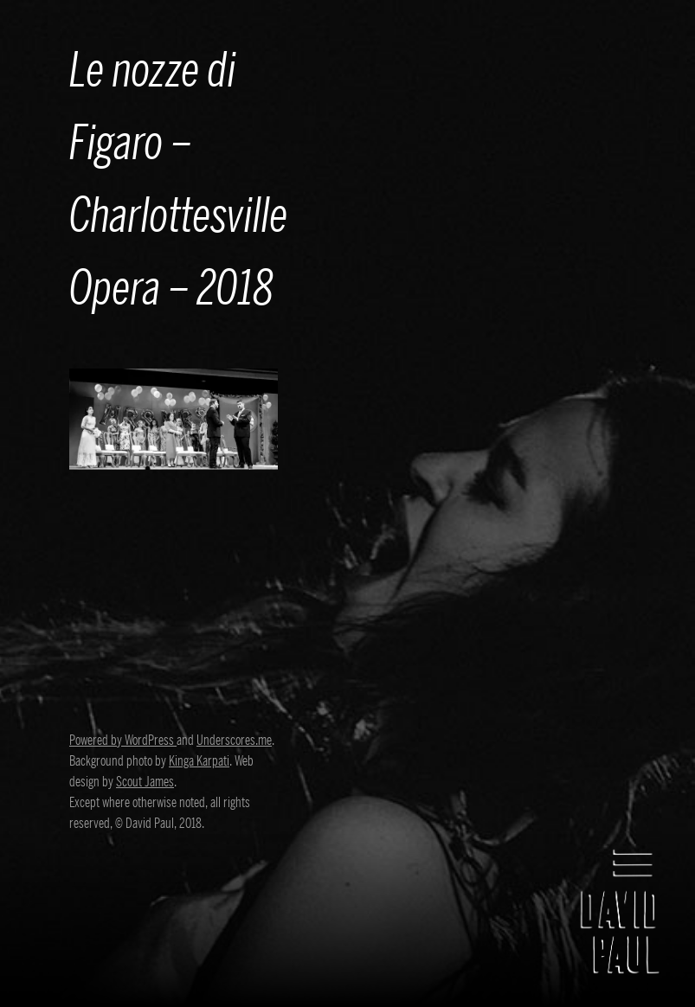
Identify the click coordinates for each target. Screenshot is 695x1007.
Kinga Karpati (199, 761)
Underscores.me (234, 740)
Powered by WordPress (123, 740)
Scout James (145, 782)
